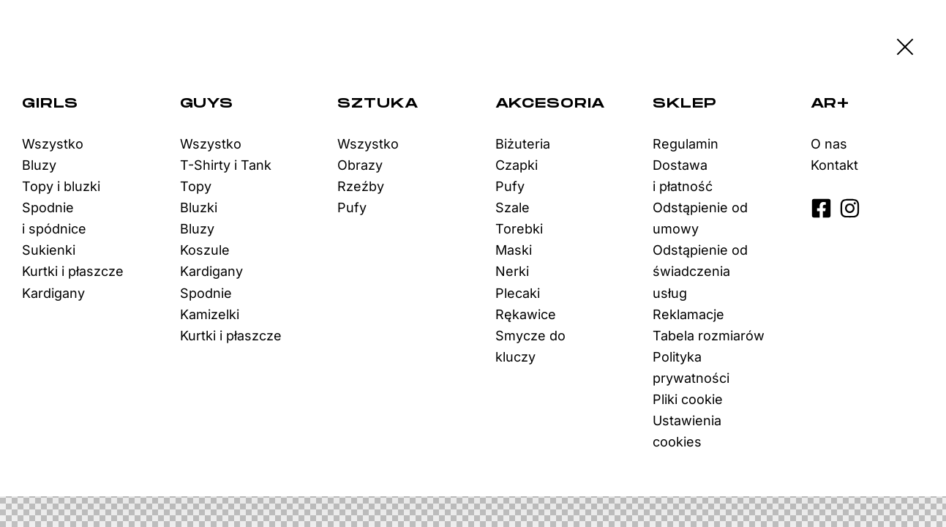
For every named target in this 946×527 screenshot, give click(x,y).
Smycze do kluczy (530, 346)
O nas (829, 144)
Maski (513, 250)
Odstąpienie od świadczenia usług (700, 271)
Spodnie (206, 293)
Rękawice (525, 314)
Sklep (685, 103)
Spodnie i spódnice (54, 218)
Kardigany (53, 293)
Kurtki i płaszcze (73, 271)
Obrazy (360, 165)
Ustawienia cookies (687, 431)
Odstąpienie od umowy (700, 218)
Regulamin (685, 144)
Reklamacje (688, 314)
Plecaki (517, 293)
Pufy (352, 207)
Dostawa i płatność (683, 175)
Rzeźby (360, 186)
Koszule (205, 250)
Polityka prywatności (691, 367)
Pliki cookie (688, 399)
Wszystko (52, 144)
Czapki (516, 165)
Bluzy (39, 165)
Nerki (512, 271)
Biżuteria (522, 144)
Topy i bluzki (61, 186)
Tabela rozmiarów (709, 335)
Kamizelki (209, 314)
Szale (512, 207)
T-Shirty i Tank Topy (225, 175)
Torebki (519, 228)
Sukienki (48, 250)
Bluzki (198, 207)
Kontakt (834, 165)
